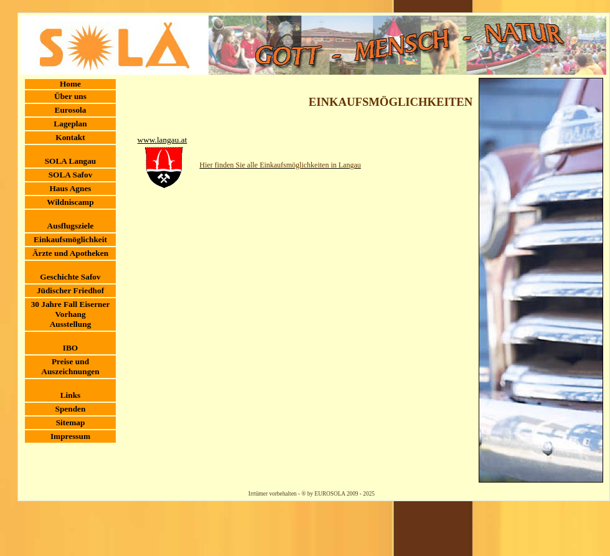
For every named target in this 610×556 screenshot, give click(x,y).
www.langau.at (162, 139)
